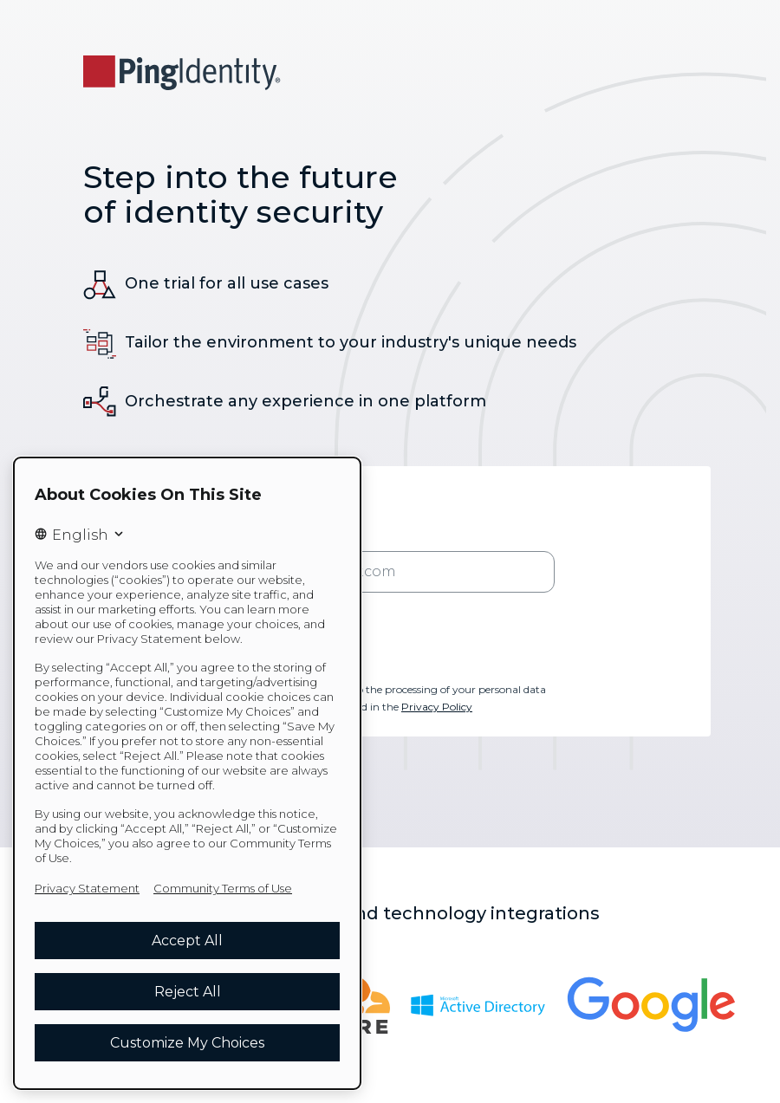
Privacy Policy (436, 706)
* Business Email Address (293, 537)
